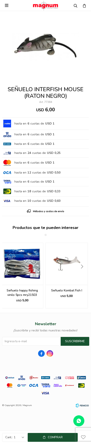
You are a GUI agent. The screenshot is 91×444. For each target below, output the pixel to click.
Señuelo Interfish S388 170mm (22, 292)
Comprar (55, 437)
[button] (84, 275)
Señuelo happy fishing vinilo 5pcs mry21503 (66, 292)
